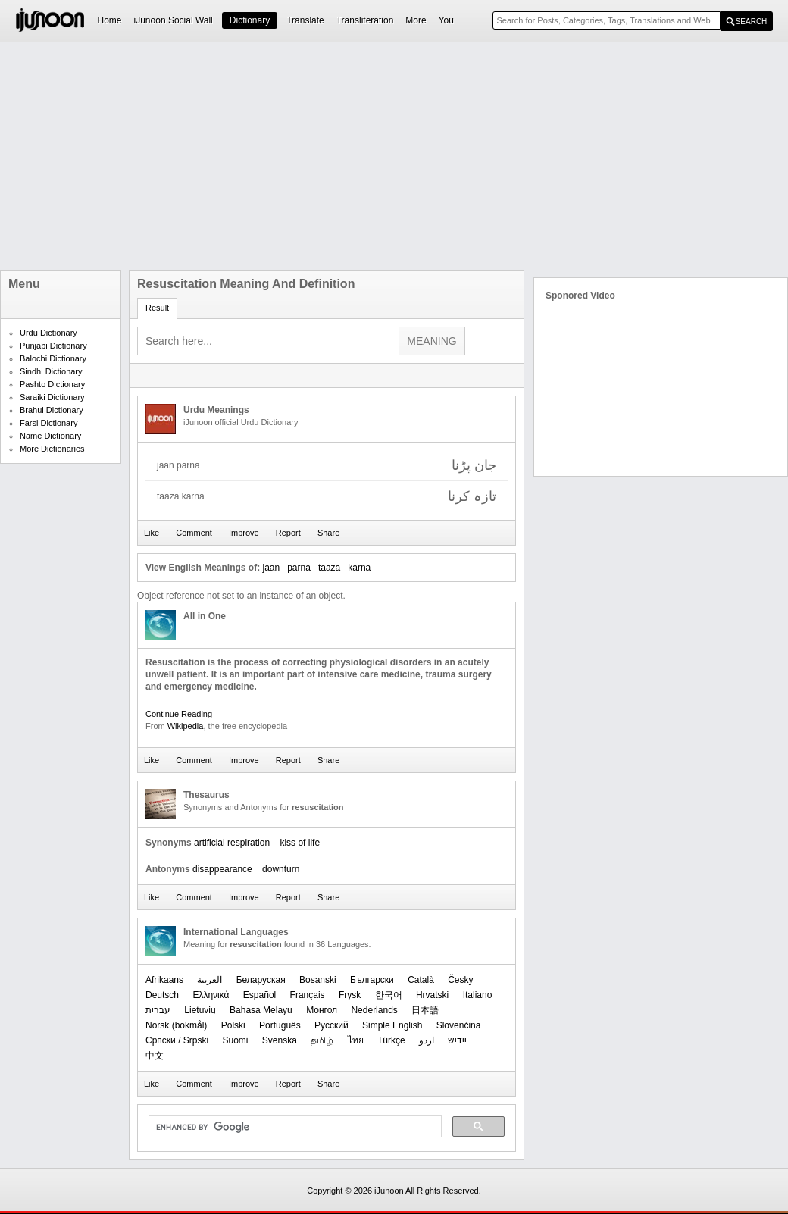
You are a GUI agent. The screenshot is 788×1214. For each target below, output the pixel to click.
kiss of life (300, 842)
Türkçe (391, 1040)
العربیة (209, 980)
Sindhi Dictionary (51, 371)
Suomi (235, 1040)
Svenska (279, 1040)
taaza (329, 567)
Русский (331, 1025)
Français (307, 995)
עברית (157, 1010)
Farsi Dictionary (48, 422)
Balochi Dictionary (53, 358)
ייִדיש (457, 1040)
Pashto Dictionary (52, 384)
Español (259, 995)
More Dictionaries (52, 448)
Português (280, 1025)
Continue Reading (178, 713)
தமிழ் (322, 1040)
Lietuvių (199, 1010)
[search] (293, 1127)
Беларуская (261, 980)
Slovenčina (458, 1025)
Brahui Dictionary (51, 410)
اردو (426, 1040)
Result (157, 307)
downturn (280, 869)
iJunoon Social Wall (173, 20)
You (446, 20)
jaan (271, 567)
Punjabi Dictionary (53, 345)
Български (372, 980)
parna (299, 567)
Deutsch (162, 995)
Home (110, 20)
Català (421, 980)
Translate (305, 20)
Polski (233, 1025)
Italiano (477, 995)
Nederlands (374, 1010)
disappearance (222, 869)
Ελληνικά (210, 995)
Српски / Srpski (176, 1040)
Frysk (350, 995)
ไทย (356, 1040)
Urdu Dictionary (48, 332)
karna (359, 567)
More (415, 20)
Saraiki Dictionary (52, 397)
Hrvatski (432, 995)
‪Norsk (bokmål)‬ (176, 1025)
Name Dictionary (50, 435)
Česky (460, 980)
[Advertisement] (285, 156)
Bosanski (317, 980)
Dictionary (250, 20)
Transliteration (365, 20)
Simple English (392, 1025)
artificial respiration (232, 842)
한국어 (388, 995)
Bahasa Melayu (261, 1010)
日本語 (425, 1010)
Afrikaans (164, 980)
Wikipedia (185, 726)
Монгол (321, 1010)
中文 (154, 1055)
